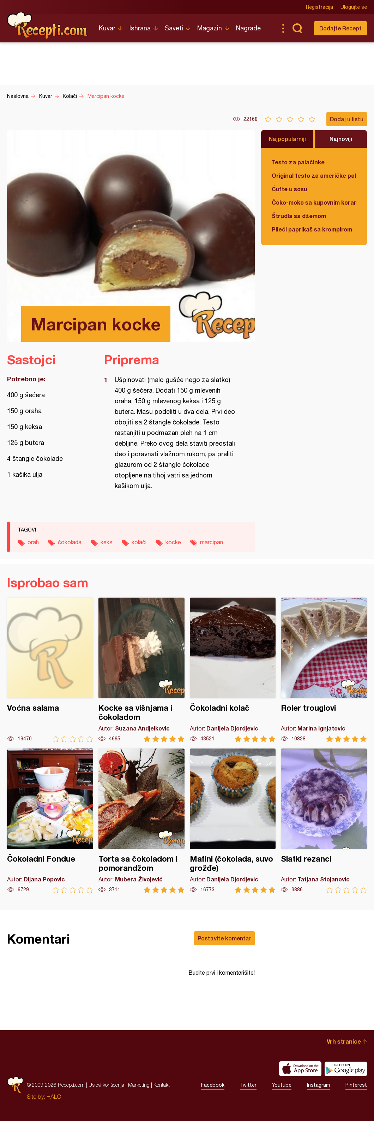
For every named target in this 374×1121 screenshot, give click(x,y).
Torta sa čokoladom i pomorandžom (141, 821)
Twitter (248, 1085)
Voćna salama (50, 670)
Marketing (139, 1085)
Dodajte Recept (340, 28)
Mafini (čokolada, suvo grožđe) (233, 821)
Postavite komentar (224, 938)
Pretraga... (297, 28)
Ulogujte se (353, 7)
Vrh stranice (344, 1041)
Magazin (209, 28)
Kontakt (161, 1085)
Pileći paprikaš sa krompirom (312, 229)
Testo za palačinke (298, 162)
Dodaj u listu (346, 119)
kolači (139, 542)
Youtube (281, 1085)
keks (107, 542)
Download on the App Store (300, 1068)
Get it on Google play (346, 1068)
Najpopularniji (287, 138)
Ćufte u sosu (289, 189)
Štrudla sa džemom (299, 215)
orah (33, 542)
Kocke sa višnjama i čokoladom (141, 670)
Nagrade (248, 28)
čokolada (70, 542)
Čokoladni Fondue (50, 821)
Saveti (174, 28)
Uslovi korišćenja (106, 1085)
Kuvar (107, 28)
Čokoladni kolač (233, 670)
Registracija (319, 7)
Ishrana (140, 28)
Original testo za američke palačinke (314, 175)
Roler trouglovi (324, 670)
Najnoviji (341, 138)
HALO (54, 1096)
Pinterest (356, 1085)
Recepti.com (47, 25)
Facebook (212, 1085)
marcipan (211, 542)
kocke (173, 542)
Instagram (318, 1085)
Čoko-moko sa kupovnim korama (314, 202)
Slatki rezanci (324, 821)
